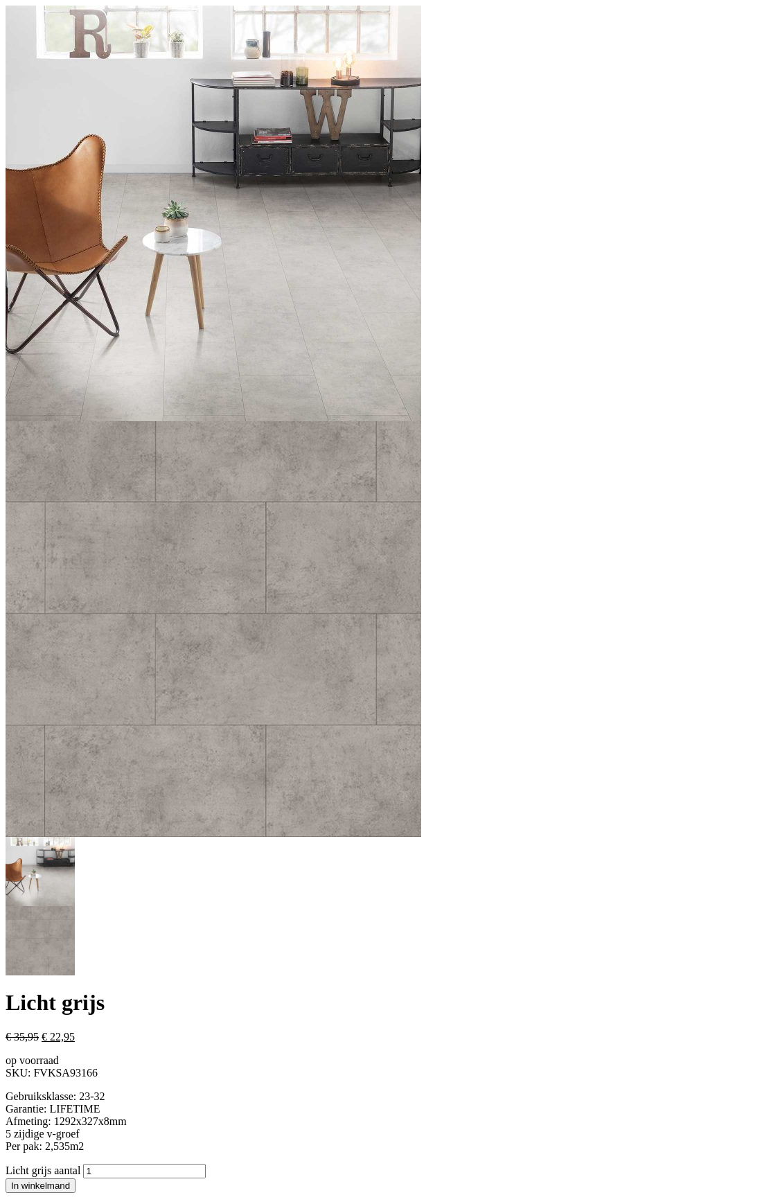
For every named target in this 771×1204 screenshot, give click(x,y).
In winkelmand (40, 1185)
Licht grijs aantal (43, 1170)
